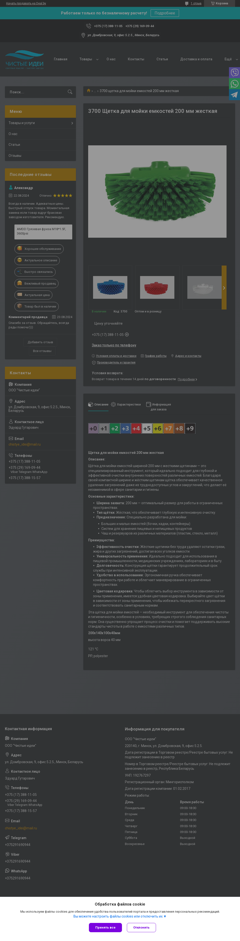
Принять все (105, 927)
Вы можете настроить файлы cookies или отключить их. (118, 916)
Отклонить (141, 927)
